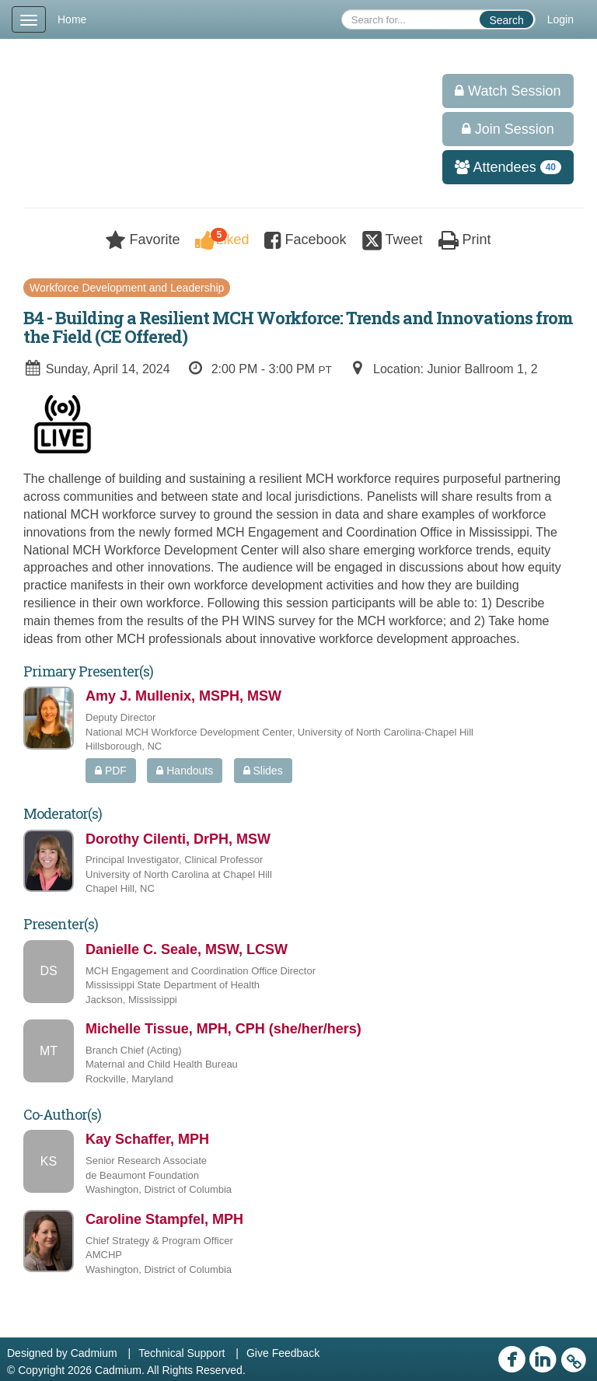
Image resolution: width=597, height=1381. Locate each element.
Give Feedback (282, 1353)
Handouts (184, 770)
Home (72, 19)
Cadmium (94, 1353)
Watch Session (507, 91)
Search (506, 20)
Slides (263, 770)
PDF (111, 770)
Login (560, 19)
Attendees (502, 167)
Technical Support (181, 1353)
